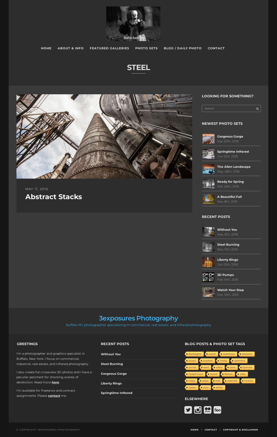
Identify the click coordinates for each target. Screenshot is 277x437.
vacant (192, 360)
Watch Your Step (230, 290)
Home (46, 48)
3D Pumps (225, 275)
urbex (205, 380)
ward (206, 367)
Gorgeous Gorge (230, 136)
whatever (247, 353)
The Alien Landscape (234, 167)
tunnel (213, 374)
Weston (228, 374)
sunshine (208, 360)
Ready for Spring (230, 182)
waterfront (229, 353)
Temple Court (195, 374)
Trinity (223, 360)
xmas (232, 367)
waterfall (232, 380)
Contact (216, 48)
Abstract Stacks (53, 196)
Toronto (248, 380)
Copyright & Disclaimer (240, 429)
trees (206, 387)
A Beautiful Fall (229, 197)
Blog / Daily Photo (183, 48)
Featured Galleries (109, 48)
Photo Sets (146, 48)
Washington (194, 353)
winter (219, 387)
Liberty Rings (227, 260)
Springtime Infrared (233, 152)
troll (218, 380)
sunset (212, 353)
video (243, 374)
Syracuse (247, 367)
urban (219, 367)
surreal (192, 367)
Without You (227, 230)
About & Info (71, 48)
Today (191, 380)
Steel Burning (228, 245)
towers (192, 387)
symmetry (239, 360)
